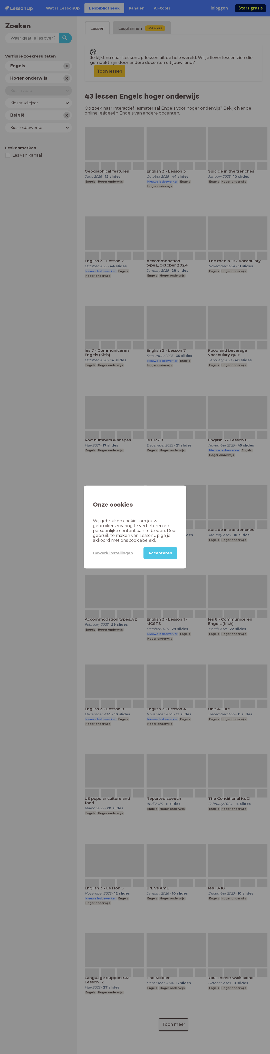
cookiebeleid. (142, 540)
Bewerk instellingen (113, 553)
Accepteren (160, 553)
